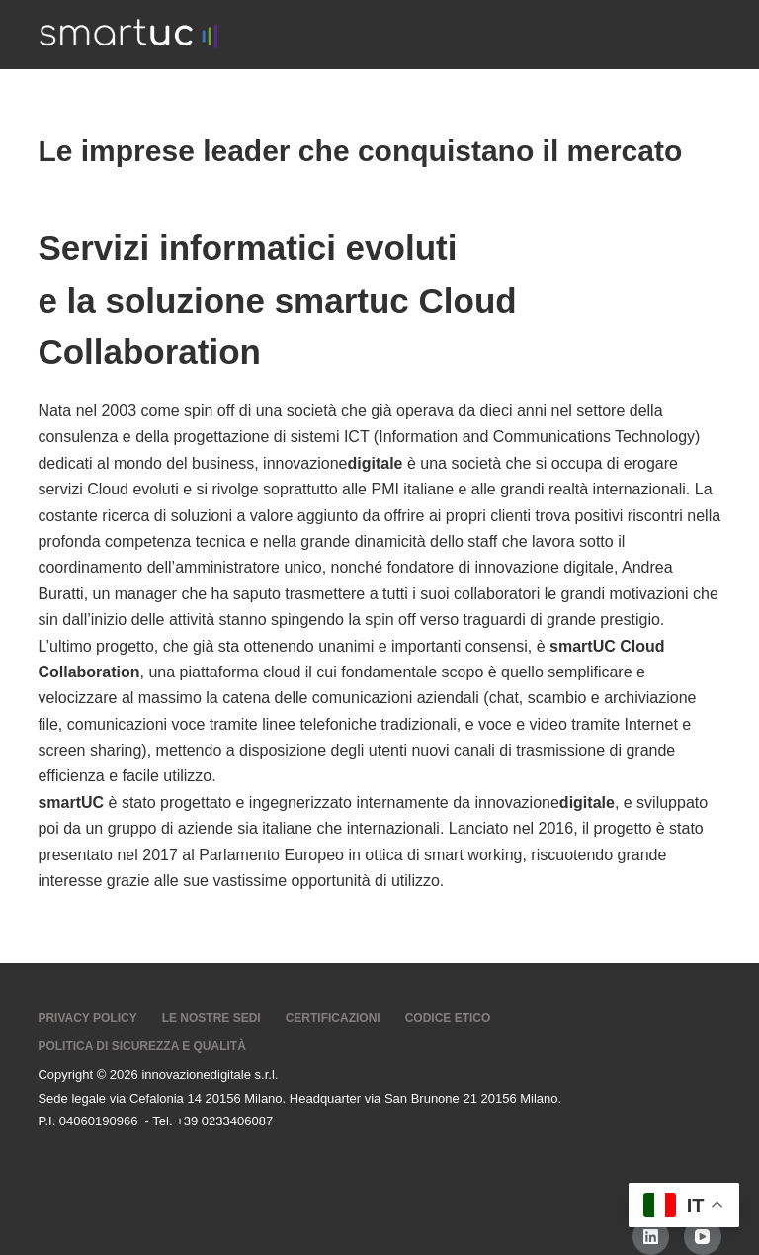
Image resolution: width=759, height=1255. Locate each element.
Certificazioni (333, 1018)
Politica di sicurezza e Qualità (141, 1046)
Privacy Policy (87, 1018)
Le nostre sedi (211, 1018)
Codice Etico (448, 1018)
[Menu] (712, 35)
